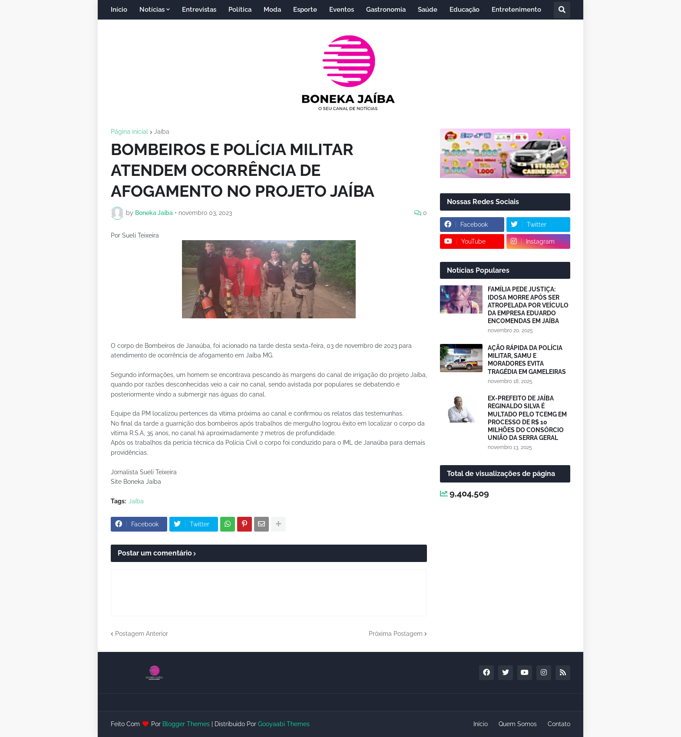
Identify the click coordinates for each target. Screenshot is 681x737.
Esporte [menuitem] (305, 9)
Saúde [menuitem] (427, 9)
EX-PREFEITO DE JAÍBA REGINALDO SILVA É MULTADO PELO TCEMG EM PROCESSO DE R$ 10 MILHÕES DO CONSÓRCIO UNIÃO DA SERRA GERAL (527, 418)
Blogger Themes (186, 723)
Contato (559, 723)
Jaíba (161, 132)
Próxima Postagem (396, 633)
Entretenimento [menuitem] (516, 9)
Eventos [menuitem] (341, 9)
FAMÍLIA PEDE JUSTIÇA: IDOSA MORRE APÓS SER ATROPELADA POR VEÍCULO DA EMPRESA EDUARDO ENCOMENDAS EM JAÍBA (528, 305)
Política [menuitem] (239, 9)
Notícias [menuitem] (152, 9)
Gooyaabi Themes (284, 723)
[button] (562, 10)
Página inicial (129, 132)
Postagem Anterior (141, 633)
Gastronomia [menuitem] (386, 9)
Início (480, 723)
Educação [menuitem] (464, 9)
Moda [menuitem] (272, 9)
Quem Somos (518, 723)
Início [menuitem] (119, 9)
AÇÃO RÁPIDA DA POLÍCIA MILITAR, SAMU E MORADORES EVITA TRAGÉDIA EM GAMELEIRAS (527, 359)
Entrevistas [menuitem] (199, 9)
